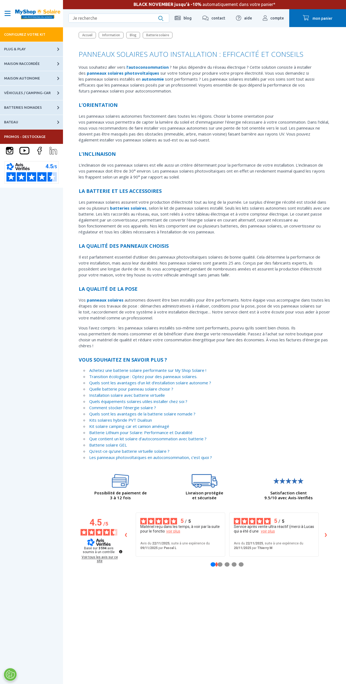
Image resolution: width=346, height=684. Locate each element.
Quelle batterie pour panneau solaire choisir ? (131, 389)
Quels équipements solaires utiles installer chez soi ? (138, 401)
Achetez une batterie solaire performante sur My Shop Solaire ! (147, 370)
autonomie (153, 79)
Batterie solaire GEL (108, 445)
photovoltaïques (142, 73)
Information (111, 35)
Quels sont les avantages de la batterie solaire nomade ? (142, 414)
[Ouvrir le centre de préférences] (10, 674)
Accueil (87, 35)
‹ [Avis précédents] (125, 534)
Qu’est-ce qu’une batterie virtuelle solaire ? (129, 451)
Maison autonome (33, 78)
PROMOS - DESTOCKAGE (25, 136)
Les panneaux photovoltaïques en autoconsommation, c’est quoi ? (150, 457)
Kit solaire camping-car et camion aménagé (129, 426)
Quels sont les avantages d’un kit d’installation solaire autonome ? (150, 382)
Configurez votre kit (24, 34)
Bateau (33, 122)
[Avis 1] (216, 564)
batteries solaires (128, 208)
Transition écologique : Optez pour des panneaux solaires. (143, 376)
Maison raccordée (33, 64)
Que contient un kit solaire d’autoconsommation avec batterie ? (148, 438)
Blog (133, 35)
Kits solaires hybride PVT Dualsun (120, 420)
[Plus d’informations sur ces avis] (120, 551)
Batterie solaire (157, 35)
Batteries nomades (33, 107)
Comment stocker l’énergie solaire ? (122, 407)
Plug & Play (33, 49)
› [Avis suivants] (325, 534)
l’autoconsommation (148, 67)
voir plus (173, 531)
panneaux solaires (105, 73)
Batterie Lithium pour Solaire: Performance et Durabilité (140, 432)
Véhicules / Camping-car (33, 93)
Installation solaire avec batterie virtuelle (127, 395)
